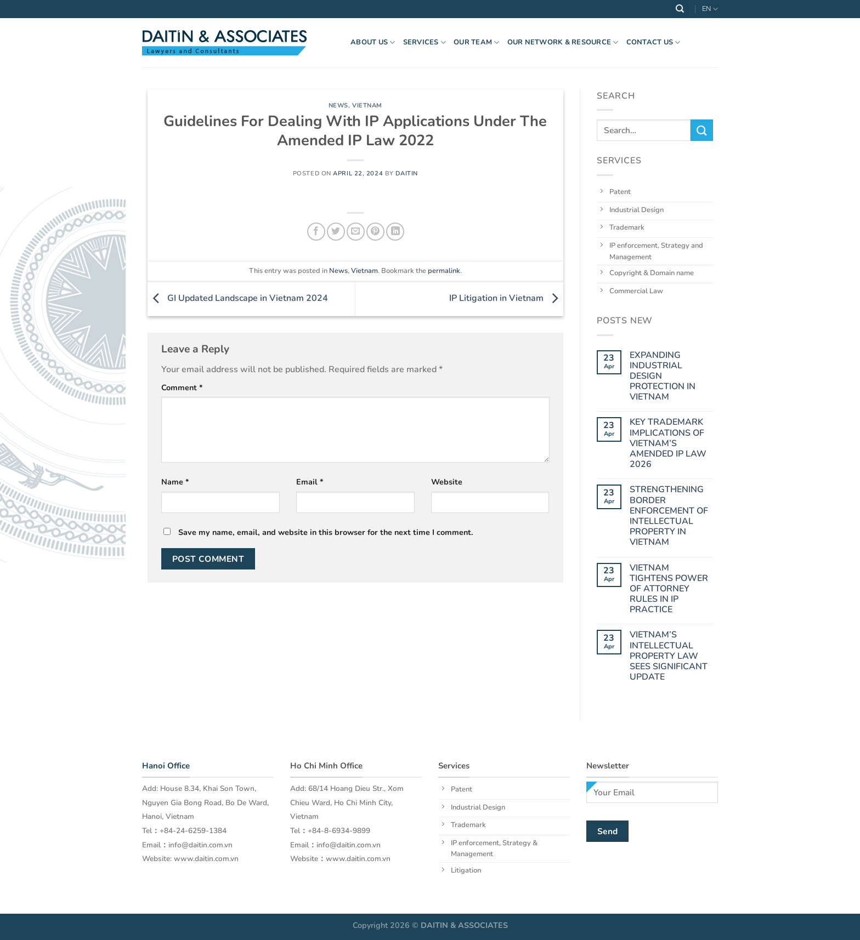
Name (175, 481)
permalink (444, 271)
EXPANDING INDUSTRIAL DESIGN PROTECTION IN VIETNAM (662, 376)
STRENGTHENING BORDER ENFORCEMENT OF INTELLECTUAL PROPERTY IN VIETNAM (668, 516)
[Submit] (701, 130)
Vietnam (367, 105)
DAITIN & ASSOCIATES (464, 925)
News (338, 105)
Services (424, 42)
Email (310, 481)
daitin (406, 173)
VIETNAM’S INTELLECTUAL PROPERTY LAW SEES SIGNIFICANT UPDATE (668, 656)
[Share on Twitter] (336, 232)
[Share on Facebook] (316, 232)
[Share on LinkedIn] (395, 232)
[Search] (680, 9)
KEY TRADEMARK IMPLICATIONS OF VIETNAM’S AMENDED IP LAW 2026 (667, 443)
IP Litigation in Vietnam (506, 298)
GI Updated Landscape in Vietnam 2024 (238, 298)
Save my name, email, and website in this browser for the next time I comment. (325, 532)
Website (446, 481)
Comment (182, 387)
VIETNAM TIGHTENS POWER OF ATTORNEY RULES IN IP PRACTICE (668, 588)
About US (372, 42)
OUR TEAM (477, 42)
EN (710, 9)
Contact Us (653, 42)
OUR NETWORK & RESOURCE (563, 42)
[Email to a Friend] (356, 232)
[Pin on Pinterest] (375, 232)
